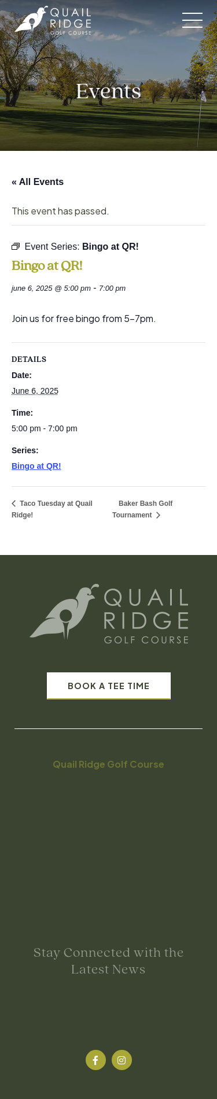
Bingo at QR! (36, 466)
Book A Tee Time (109, 685)
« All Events (38, 182)
